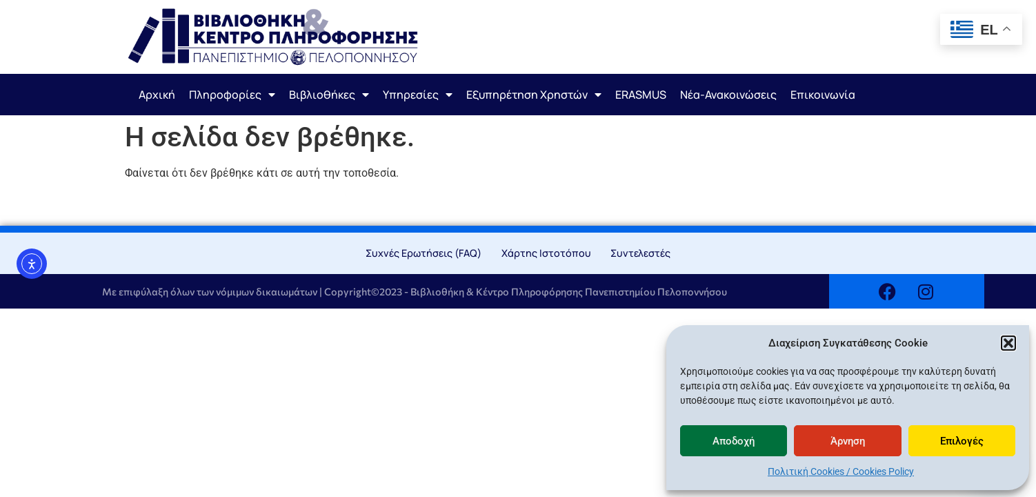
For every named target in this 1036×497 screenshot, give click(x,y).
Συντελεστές (640, 253)
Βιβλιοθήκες (329, 94)
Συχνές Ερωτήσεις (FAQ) (423, 253)
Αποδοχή (734, 441)
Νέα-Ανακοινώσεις (728, 94)
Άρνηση (847, 441)
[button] (1008, 343)
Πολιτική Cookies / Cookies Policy (841, 471)
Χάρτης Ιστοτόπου (546, 253)
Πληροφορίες (232, 94)
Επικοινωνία (822, 94)
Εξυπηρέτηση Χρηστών (533, 94)
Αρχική (157, 94)
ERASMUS (640, 94)
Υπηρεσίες (417, 94)
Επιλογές (962, 441)
